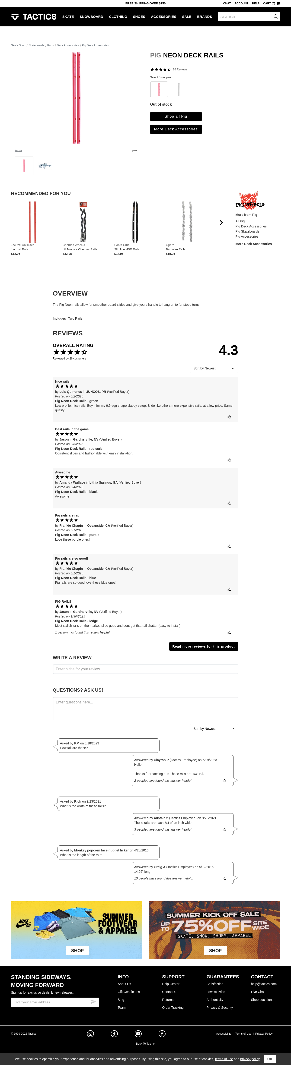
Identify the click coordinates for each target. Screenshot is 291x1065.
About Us (124, 984)
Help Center (170, 984)
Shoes (139, 17)
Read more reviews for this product (204, 646)
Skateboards (36, 45)
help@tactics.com (264, 984)
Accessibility (223, 1033)
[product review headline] (145, 669)
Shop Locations (262, 1000)
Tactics (33, 16)
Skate (68, 17)
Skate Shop (18, 45)
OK (270, 1059)
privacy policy (249, 1059)
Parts (50, 45)
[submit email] (93, 1001)
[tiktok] (114, 1034)
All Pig (240, 221)
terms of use (224, 1059)
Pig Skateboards (247, 231)
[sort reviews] (214, 368)
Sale (186, 17)
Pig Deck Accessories (95, 45)
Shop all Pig (176, 116)
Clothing (118, 17)
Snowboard (91, 17)
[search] (249, 16)
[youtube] (138, 1034)
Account (241, 3)
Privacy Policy (264, 1033)
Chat (227, 3)
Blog (121, 1000)
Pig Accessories (247, 236)
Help (255, 3)
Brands (204, 17)
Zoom (18, 150)
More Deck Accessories (176, 129)
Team (122, 1007)
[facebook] (162, 1034)
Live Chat (258, 992)
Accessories (163, 17)
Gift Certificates (129, 992)
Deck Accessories (68, 45)
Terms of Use (243, 1033)
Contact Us (170, 992)
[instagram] (90, 1034)
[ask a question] (145, 708)
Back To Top (145, 1043)
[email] (55, 1002)
